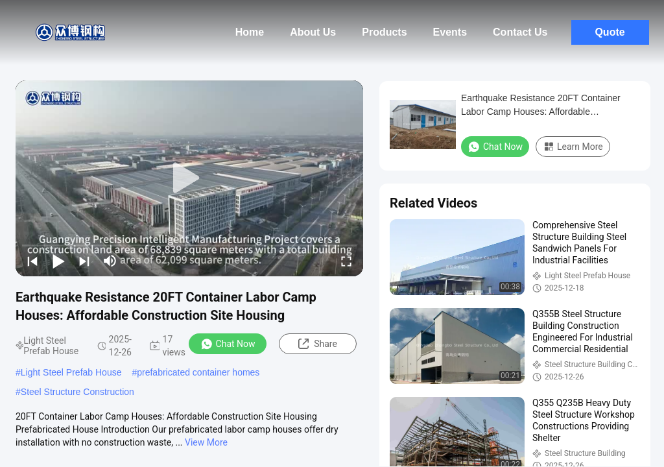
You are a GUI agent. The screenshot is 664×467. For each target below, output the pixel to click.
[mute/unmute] (110, 260)
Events (450, 32)
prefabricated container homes (198, 372)
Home (249, 32)
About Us (313, 32)
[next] (84, 260)
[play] (189, 178)
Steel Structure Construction (77, 392)
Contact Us (520, 32)
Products (384, 32)
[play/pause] (58, 260)
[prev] (32, 260)
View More (206, 442)
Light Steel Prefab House (71, 372)
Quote (609, 32)
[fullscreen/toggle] (346, 260)
